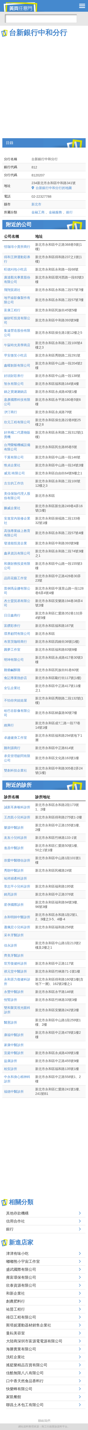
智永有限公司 (14, 384)
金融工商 (38, 212)
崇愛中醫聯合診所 (17, 860)
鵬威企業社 (12, 508)
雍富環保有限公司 (21, 1277)
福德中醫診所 (14, 1091)
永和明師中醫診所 (17, 917)
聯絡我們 (44, 1421)
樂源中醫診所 (14, 827)
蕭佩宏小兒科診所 (17, 927)
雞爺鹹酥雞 (12, 670)
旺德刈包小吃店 (15, 269)
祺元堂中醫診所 (15, 971)
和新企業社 (15, 1293)
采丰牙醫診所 (14, 935)
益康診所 (10, 1061)
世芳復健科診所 (15, 963)
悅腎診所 (10, 1000)
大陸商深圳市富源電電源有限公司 (34, 1341)
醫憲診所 (10, 1022)
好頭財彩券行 (14, 376)
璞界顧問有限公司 (17, 633)
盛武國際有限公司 (21, 1269)
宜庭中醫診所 (14, 1053)
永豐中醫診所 (14, 992)
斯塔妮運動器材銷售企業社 (28, 1325)
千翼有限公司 (14, 457)
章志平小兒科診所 (17, 886)
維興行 (9, 725)
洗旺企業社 (15, 1357)
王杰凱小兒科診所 (17, 817)
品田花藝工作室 (15, 578)
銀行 (69, 212)
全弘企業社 (12, 688)
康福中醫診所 (14, 1035)
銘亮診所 (10, 894)
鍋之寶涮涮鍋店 (15, 392)
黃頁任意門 (23, 7)
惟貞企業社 (12, 465)
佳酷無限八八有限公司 (25, 1373)
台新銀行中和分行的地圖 (54, 188)
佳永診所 (10, 945)
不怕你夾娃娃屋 (15, 700)
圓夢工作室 (12, 649)
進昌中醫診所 (14, 848)
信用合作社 (15, 1221)
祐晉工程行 (15, 1309)
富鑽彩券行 (12, 626)
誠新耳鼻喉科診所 (17, 807)
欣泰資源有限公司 (21, 1285)
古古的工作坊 (14, 483)
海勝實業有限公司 (21, 1349)
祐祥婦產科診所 (15, 878)
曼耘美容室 (15, 1333)
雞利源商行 (12, 748)
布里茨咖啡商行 (15, 641)
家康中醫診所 (14, 1045)
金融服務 (55, 212)
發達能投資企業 (15, 543)
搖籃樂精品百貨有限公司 (26, 1365)
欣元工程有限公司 (17, 422)
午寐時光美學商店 (17, 345)
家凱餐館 (13, 1397)
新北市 (36, 204)
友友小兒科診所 (15, 837)
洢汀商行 (10, 412)
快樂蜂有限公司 (19, 1389)
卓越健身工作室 (15, 737)
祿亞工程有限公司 (21, 1317)
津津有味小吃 (17, 1253)
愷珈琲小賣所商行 (17, 247)
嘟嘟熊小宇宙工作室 (23, 1261)
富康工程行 (12, 310)
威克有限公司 (14, 473)
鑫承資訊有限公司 (17, 553)
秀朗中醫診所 (14, 870)
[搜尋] (41, 18)
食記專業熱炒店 (15, 678)
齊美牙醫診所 (14, 955)
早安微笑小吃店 (15, 355)
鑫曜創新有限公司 (17, 365)
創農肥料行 (15, 1301)
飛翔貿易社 (12, 290)
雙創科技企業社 (15, 770)
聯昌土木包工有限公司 (25, 1405)
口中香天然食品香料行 (25, 1381)
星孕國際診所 (14, 904)
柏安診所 (10, 1069)
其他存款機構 (17, 1213)
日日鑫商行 (12, 615)
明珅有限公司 (14, 659)
